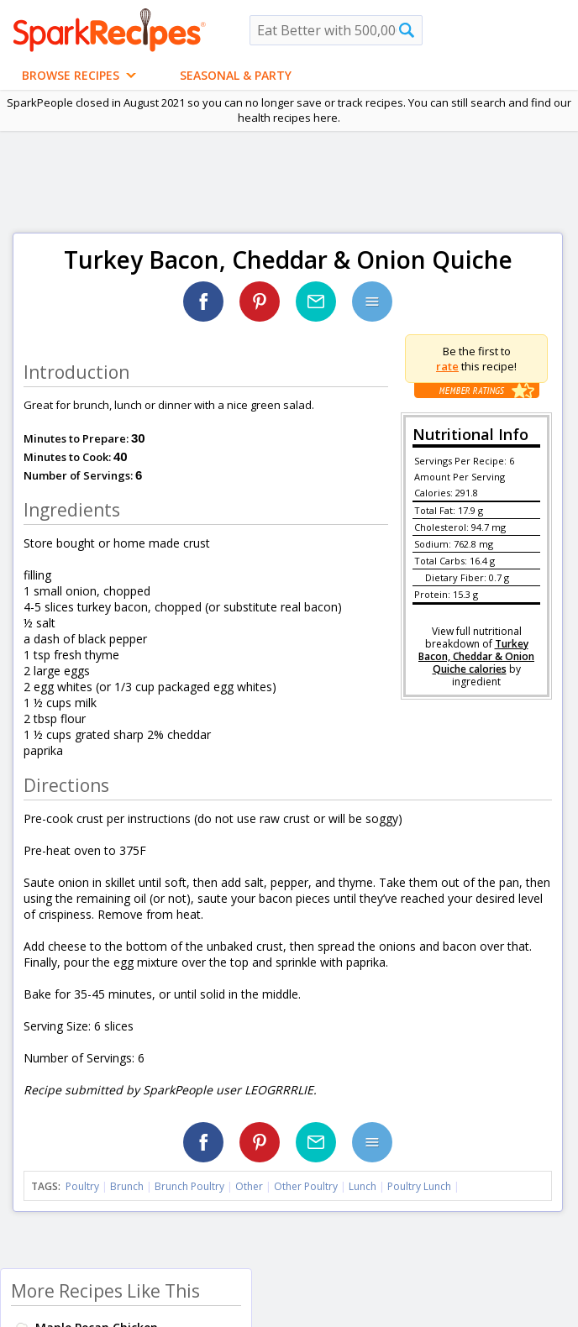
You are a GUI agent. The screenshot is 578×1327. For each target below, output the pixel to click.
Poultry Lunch (419, 1186)
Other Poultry (306, 1186)
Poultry (82, 1186)
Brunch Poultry (189, 1186)
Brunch (127, 1186)
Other (249, 1186)
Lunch (362, 1186)
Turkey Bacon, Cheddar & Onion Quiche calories (476, 656)
